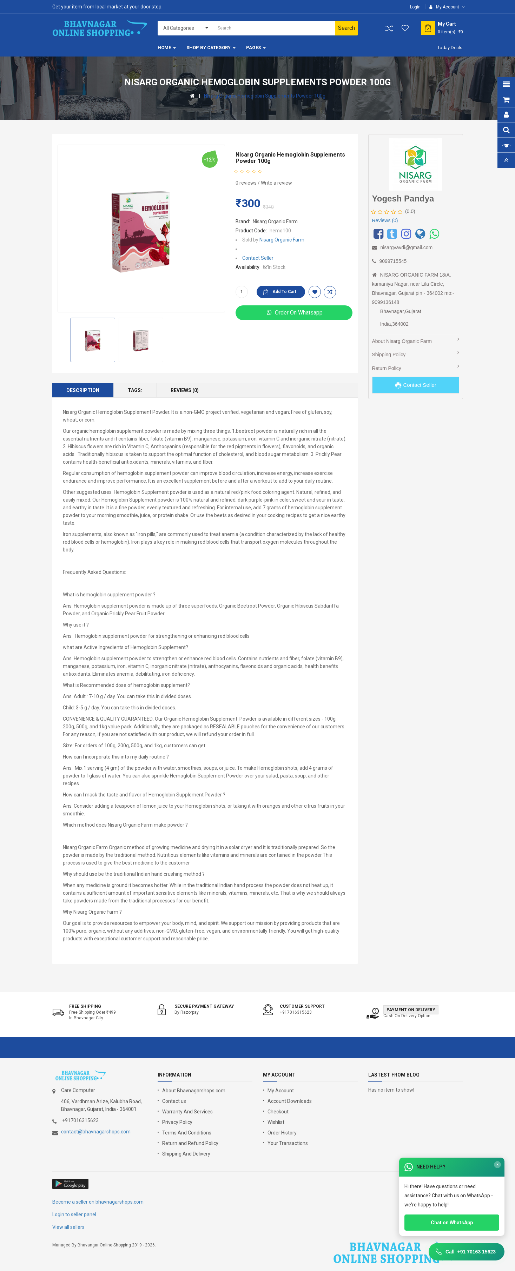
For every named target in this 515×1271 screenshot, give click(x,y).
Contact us (174, 1101)
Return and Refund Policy (190, 1143)
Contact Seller (257, 258)
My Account (281, 1090)
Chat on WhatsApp (452, 1222)
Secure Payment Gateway (204, 1006)
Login (415, 7)
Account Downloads (290, 1101)
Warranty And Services (187, 1111)
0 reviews (246, 183)
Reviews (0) (185, 390)
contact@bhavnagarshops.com (96, 1131)
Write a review (276, 183)
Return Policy (386, 368)
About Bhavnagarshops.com (193, 1090)
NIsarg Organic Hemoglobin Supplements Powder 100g (264, 96)
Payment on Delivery (411, 1009)
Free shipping (85, 1006)
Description (82, 390)
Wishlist (276, 1122)
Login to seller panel (74, 1214)
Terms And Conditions (186, 1133)
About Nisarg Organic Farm (402, 341)
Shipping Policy (389, 354)
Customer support (302, 1006)
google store (70, 1184)
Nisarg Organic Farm (275, 221)
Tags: (135, 390)
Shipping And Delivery (186, 1154)
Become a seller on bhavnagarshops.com (98, 1202)
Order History (282, 1133)
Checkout (278, 1111)
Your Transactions (288, 1143)
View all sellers (68, 1227)
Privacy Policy (177, 1122)
